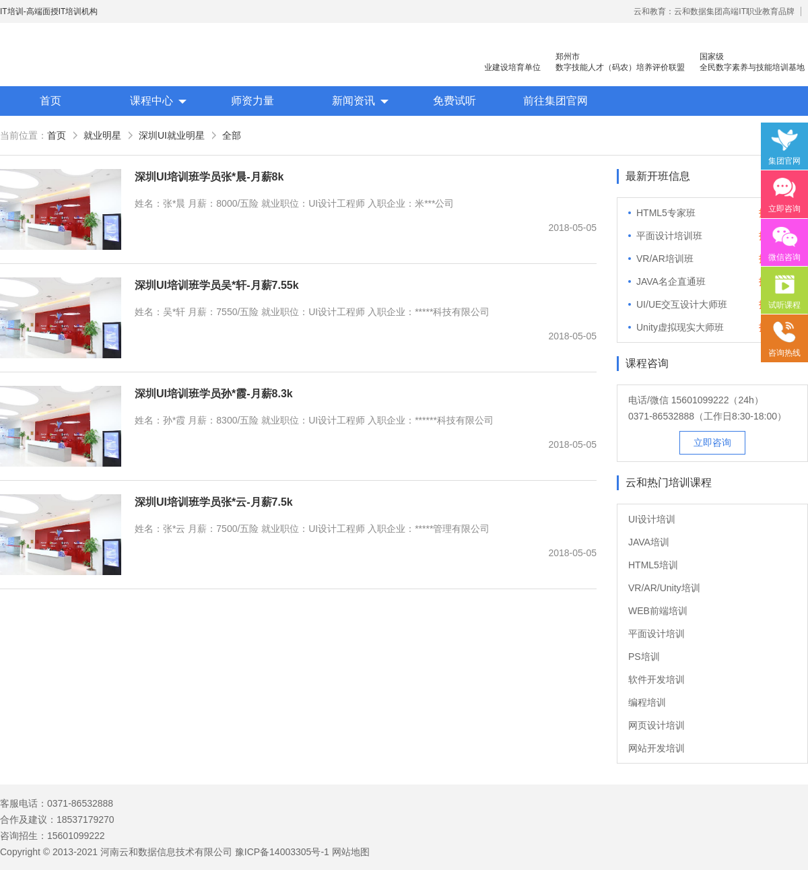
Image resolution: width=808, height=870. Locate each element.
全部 (231, 135)
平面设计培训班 (669, 235)
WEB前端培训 (657, 610)
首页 (50, 100)
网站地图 (351, 851)
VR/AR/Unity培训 (664, 587)
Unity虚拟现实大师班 (680, 327)
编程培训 (647, 702)
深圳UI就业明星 (172, 135)
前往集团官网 (555, 100)
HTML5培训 (653, 565)
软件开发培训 (656, 679)
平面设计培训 (656, 633)
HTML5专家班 (666, 212)
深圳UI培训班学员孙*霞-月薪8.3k (214, 393)
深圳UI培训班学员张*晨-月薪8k (209, 176)
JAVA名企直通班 (671, 281)
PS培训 (644, 656)
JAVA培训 (648, 542)
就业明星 (102, 135)
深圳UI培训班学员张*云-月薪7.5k (214, 502)
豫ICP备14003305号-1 (282, 851)
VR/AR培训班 (665, 258)
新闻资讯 (353, 100)
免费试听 (454, 100)
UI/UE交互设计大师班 (681, 304)
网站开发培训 (656, 748)
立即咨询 (712, 442)
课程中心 (151, 100)
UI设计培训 (651, 519)
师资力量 (252, 100)
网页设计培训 (656, 725)
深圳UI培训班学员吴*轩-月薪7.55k (217, 285)
